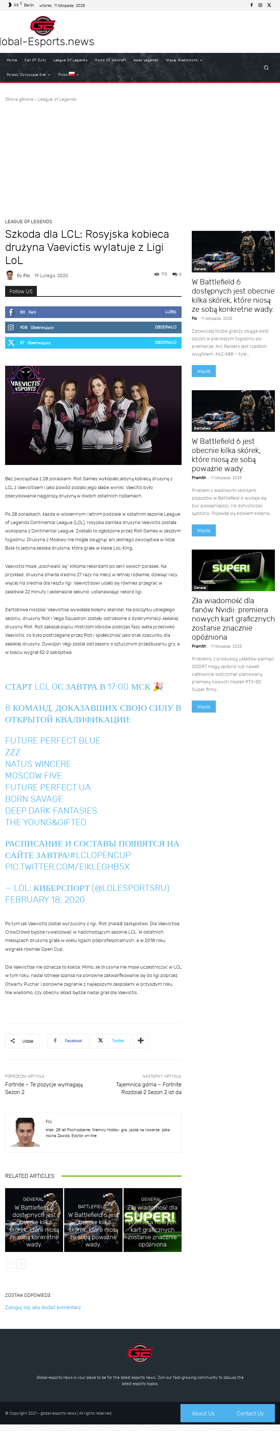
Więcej (203, 371)
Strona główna (19, 99)
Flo (26, 275)
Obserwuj (165, 327)
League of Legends (57, 99)
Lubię (170, 312)
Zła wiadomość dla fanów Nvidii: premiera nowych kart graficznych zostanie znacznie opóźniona (152, 1244)
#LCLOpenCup (100, 855)
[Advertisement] (140, 157)
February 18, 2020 (45, 900)
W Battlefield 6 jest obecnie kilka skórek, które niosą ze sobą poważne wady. (93, 1247)
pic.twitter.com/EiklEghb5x (67, 867)
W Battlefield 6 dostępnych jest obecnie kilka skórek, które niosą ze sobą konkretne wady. (34, 1247)
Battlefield (92, 1235)
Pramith (199, 478)
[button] (266, 68)
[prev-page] (9, 1270)
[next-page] (21, 1270)
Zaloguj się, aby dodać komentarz (43, 1313)
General (33, 1235)
